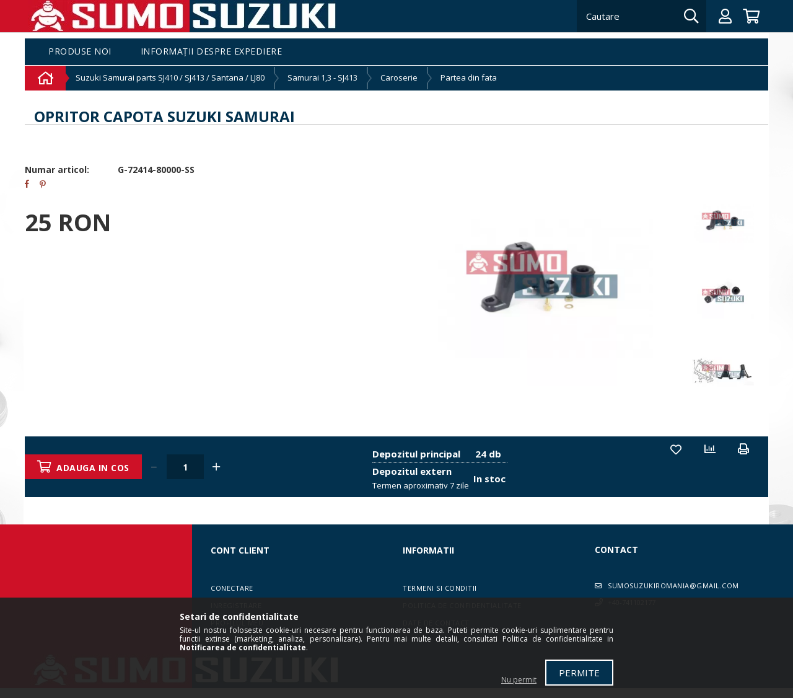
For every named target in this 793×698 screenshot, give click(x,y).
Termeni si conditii (440, 588)
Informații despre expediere (212, 51)
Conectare (232, 588)
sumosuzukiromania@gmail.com (673, 585)
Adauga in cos (93, 468)
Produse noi (80, 51)
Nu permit (519, 679)
